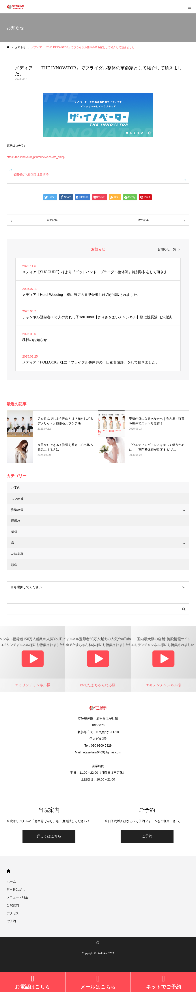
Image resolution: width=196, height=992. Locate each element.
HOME (8, 871)
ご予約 (147, 836)
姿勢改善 (17, 510)
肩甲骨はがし (16, 889)
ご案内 (15, 488)
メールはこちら (98, 987)
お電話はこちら (32, 987)
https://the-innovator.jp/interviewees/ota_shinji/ (36, 157)
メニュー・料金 (17, 897)
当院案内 (13, 905)
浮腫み (15, 521)
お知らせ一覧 (167, 249)
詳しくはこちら (49, 836)
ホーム (11, 881)
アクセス (13, 913)
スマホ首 (17, 499)
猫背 (14, 532)
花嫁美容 (17, 554)
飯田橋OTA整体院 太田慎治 (31, 174)
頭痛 (14, 565)
